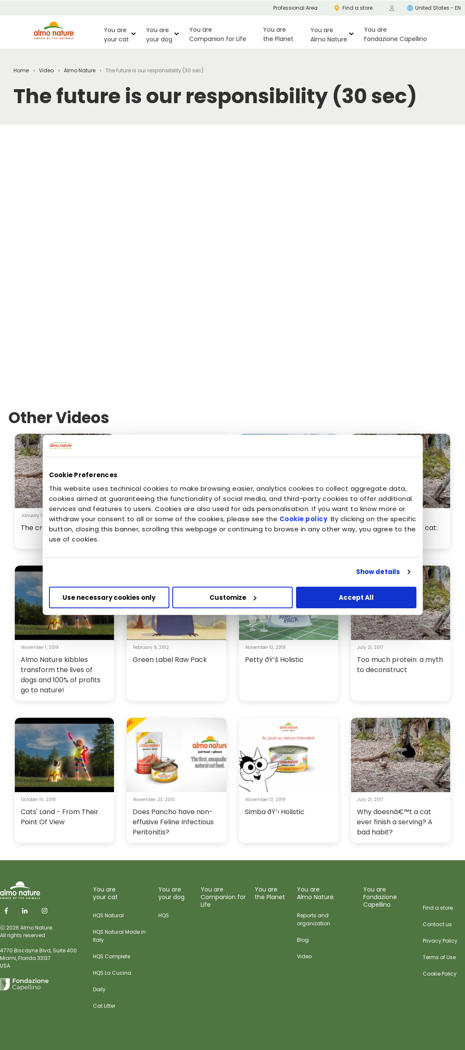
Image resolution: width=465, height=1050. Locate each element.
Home (21, 70)
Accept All (356, 597)
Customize (232, 597)
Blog (303, 939)
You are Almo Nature (328, 35)
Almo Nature (79, 70)
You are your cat (116, 35)
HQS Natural (108, 915)
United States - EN (434, 7)
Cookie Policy (440, 973)
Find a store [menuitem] (353, 7)
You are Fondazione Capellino (395, 34)
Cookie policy (304, 518)
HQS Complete (111, 956)
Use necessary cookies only (109, 597)
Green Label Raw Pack (170, 659)
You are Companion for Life (217, 34)
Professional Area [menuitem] (295, 7)
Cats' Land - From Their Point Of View (59, 817)
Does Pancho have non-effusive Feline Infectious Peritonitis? (173, 822)
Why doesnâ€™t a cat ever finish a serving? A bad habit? (394, 822)
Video (46, 70)
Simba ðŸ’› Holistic (275, 812)
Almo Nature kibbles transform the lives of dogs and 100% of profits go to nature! (61, 675)
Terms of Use (439, 957)
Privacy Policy (440, 940)
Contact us (437, 924)
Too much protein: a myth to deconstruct (400, 665)
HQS (163, 915)
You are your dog (159, 35)
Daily (99, 989)
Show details (378, 571)
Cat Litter (104, 1005)
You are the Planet (278, 34)
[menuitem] (392, 8)
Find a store (438, 907)
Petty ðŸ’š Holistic (274, 659)
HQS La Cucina (112, 972)
